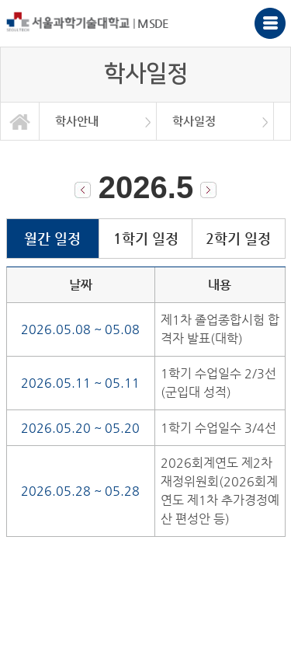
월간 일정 (52, 238)
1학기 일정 (145, 238)
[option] (98, 121)
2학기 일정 (238, 238)
